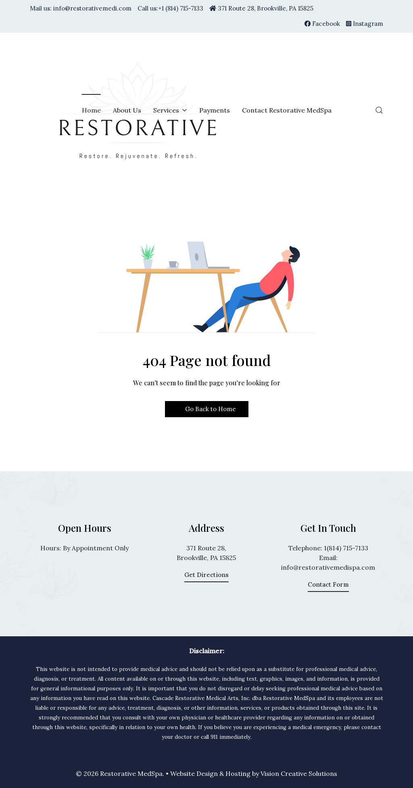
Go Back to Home (206, 409)
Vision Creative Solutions (299, 773)
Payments (214, 110)
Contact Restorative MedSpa (287, 110)
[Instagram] (364, 23)
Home (91, 110)
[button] (379, 110)
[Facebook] (322, 23)
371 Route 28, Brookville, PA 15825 (261, 8)
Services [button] (170, 110)
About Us (127, 110)
